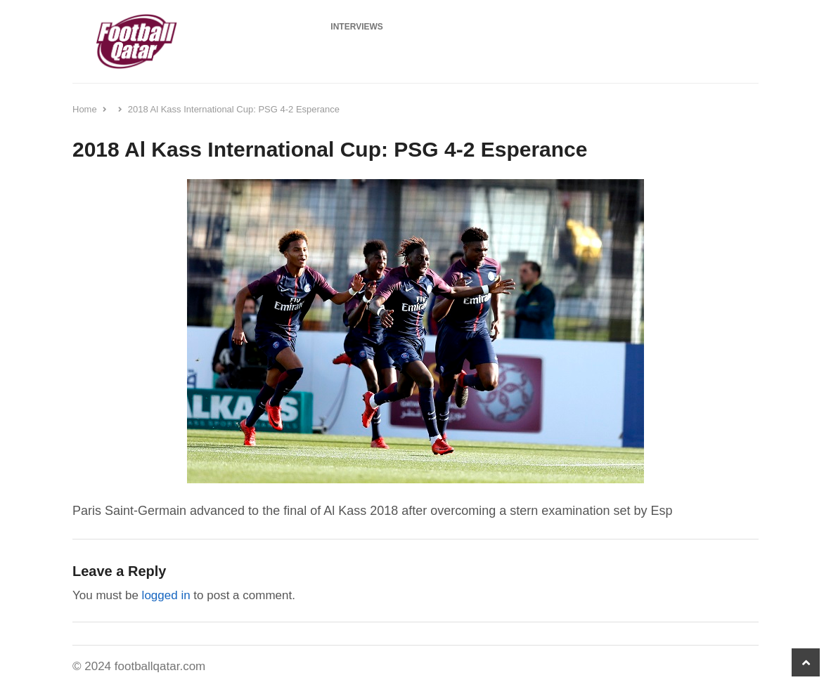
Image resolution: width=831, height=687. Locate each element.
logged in (166, 595)
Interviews (356, 27)
